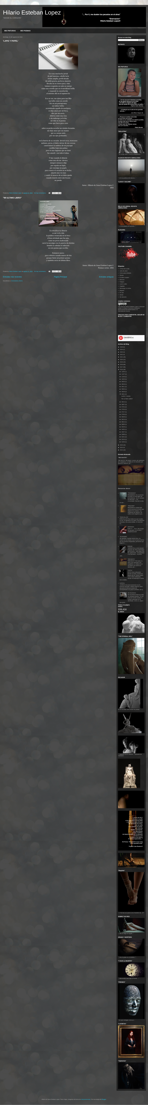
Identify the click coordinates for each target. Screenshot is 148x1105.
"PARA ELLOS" (124, 517)
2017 (121, 367)
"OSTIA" (130, 570)
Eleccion (122, 279)
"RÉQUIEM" (131, 506)
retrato (121, 295)
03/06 (123, 434)
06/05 (123, 424)
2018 (121, 364)
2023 (121, 352)
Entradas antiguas (106, 277)
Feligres (122, 282)
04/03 (123, 429)
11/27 (123, 374)
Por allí (122, 292)
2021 (121, 357)
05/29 (123, 427)
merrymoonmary (85, 1099)
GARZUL (122, 583)
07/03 (123, 414)
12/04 (123, 371)
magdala (122, 286)
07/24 (123, 409)
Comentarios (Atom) (16, 281)
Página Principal (60, 277)
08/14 (123, 402)
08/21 (123, 394)
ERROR (130, 546)
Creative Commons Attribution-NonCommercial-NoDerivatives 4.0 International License (129, 309)
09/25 (123, 381)
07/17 (123, 412)
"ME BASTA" (122, 457)
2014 (121, 447)
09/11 (123, 386)
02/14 (123, 439)
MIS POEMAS (25, 31)
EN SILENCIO (132, 593)
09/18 (123, 384)
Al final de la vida (124, 268)
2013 (121, 450)
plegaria (122, 290)
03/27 (123, 432)
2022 (121, 354)
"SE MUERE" (123, 536)
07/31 (123, 407)
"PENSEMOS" (132, 493)
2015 (121, 445)
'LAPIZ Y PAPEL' (10, 41)
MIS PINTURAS (10, 31)
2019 (121, 362)
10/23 (123, 379)
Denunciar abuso (124, 488)
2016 (121, 369)
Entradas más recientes (12, 277)
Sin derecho (123, 297)
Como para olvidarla (125, 273)
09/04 (123, 389)
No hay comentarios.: (40, 193)
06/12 (123, 422)
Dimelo (122, 275)
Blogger (104, 1099)
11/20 (123, 376)
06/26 (123, 417)
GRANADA (131, 527)
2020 (121, 359)
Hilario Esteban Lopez (32, 12)
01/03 (123, 442)
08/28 (123, 391)
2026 (121, 347)
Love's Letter (123, 284)
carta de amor (123, 271)
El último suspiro (124, 277)
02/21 (123, 437)
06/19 (123, 419)
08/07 (123, 404)
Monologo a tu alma (125, 288)
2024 (121, 349)
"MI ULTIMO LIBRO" (12, 198)
